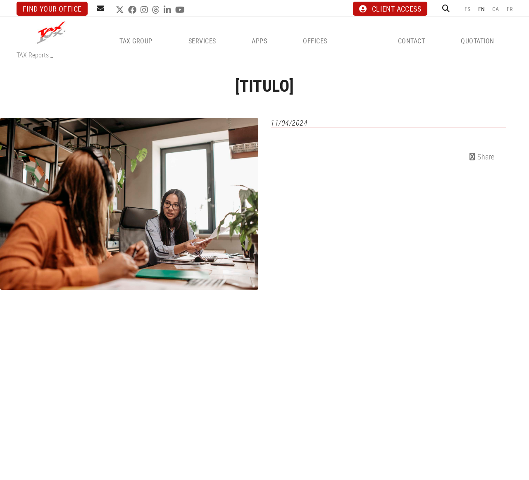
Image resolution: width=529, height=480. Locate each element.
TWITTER (121, 10)
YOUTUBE (181, 10)
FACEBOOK (133, 10)
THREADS (157, 10)
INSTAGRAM (145, 10)
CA (495, 9)
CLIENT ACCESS (390, 9)
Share (482, 157)
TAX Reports (33, 54)
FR (510, 9)
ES (468, 9)
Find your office (52, 9)
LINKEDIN (168, 10)
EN (481, 9)
